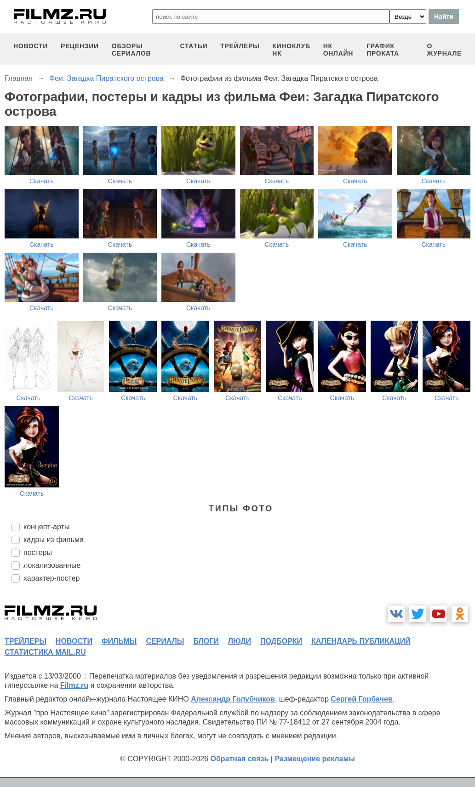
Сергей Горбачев (361, 699)
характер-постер (51, 578)
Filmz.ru (74, 685)
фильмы (119, 641)
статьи (194, 46)
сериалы (165, 641)
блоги (205, 641)
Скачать (41, 181)
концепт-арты (46, 527)
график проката (382, 49)
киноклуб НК (291, 49)
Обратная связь (240, 759)
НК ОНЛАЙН (338, 49)
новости (30, 46)
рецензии (80, 46)
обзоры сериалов (131, 49)
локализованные (51, 565)
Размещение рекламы (315, 759)
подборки (281, 641)
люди (239, 641)
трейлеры (239, 46)
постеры (37, 552)
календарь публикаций (361, 641)
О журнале (444, 49)
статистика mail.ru (45, 652)
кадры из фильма (53, 540)
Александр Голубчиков (233, 699)
